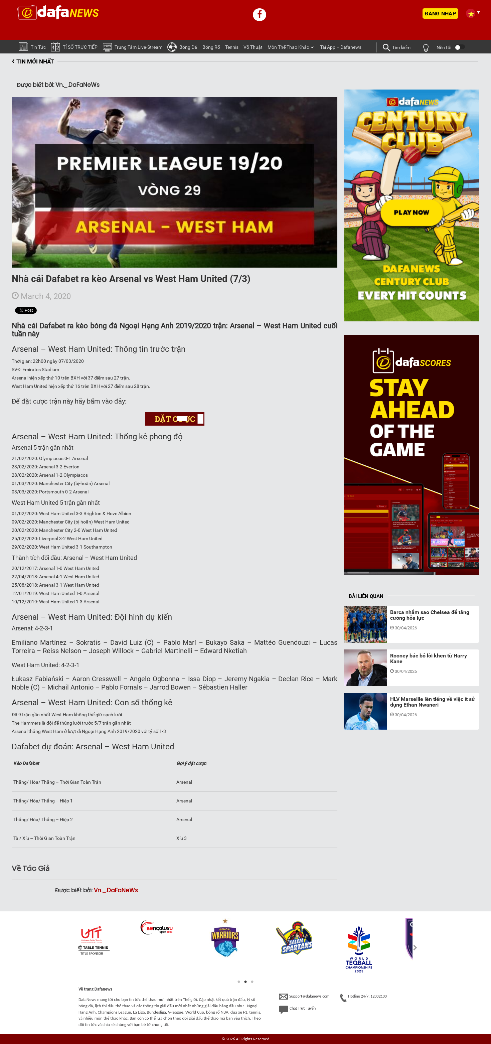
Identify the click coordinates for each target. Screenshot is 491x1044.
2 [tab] (245, 982)
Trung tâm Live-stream (132, 47)
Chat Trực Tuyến (297, 1010)
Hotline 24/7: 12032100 (363, 998)
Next (415, 947)
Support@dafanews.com (304, 997)
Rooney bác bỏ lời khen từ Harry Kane (428, 658)
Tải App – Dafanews (340, 47)
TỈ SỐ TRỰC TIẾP (74, 46)
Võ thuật (253, 47)
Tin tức (32, 46)
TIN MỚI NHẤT (33, 61)
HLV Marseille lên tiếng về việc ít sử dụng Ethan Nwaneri (432, 702)
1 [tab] (238, 982)
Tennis (231, 47)
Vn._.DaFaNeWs (116, 890)
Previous (75, 947)
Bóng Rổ (211, 47)
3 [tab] (252, 982)
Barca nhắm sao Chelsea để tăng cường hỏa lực (429, 615)
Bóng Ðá (182, 47)
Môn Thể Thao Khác (288, 47)
